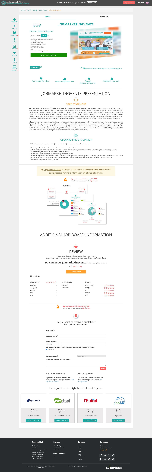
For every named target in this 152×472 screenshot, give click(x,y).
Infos (14, 41)
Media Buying (57, 446)
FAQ (79, 455)
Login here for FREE (52, 175)
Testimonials (103, 446)
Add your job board (129, 3)
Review (14, 54)
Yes (48, 356)
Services (83, 3)
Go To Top (14, 21)
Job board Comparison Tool (39, 450)
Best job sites (35, 446)
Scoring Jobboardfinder (38, 452)
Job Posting (57, 450)
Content (14, 48)
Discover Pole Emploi (33, 420)
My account (140, 3)
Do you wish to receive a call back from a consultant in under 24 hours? (70, 353)
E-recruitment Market (37, 456)
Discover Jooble (118, 420)
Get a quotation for (52, 362)
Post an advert (14, 69)
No (52, 356)
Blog (79, 448)
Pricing (14, 61)
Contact (80, 459)
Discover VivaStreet (62, 420)
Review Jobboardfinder (106, 449)
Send (103, 375)
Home (23, 10)
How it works (62, 3)
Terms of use (70, 466)
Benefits (34, 448)
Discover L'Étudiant (90, 420)
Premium (56, 457)
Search (71, 3)
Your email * (50, 337)
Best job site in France (40, 10)
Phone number (51, 348)
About (14, 27)
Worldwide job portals (38, 454)
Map (77, 3)
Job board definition (37, 458)
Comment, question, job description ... (59, 366)
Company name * (52, 342)
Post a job (92, 3)
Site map (85, 466)
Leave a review (76, 278)
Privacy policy (78, 466)
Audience (14, 34)
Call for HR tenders (59, 448)
